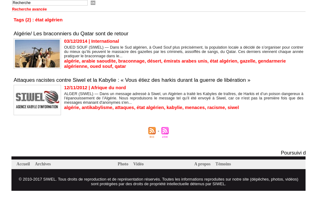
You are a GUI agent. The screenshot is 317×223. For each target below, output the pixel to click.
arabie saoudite (99, 60)
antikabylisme (97, 107)
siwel (233, 107)
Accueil (25, 164)
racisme (216, 107)
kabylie (174, 107)
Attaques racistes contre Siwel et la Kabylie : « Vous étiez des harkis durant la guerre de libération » (136, 80)
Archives (45, 164)
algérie (71, 60)
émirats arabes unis (185, 60)
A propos (203, 164)
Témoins (226, 164)
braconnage (131, 60)
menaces (195, 107)
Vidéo (140, 164)
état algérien (223, 60)
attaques (124, 107)
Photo (124, 164)
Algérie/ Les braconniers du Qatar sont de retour (73, 33)
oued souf (101, 66)
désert (154, 60)
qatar (120, 66)
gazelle (247, 60)
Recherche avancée (29, 9)
